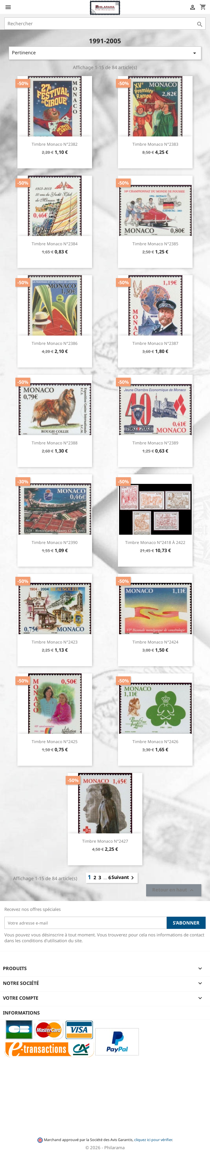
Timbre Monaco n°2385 (155, 243)
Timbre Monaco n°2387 (155, 343)
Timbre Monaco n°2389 (155, 443)
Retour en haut (173, 890)
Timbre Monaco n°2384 (55, 243)
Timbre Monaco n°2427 (105, 841)
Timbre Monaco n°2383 (155, 144)
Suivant (124, 877)
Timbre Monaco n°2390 (55, 542)
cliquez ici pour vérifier (153, 1139)
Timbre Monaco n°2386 (55, 343)
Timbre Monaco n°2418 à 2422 (155, 542)
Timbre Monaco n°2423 (55, 642)
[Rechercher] (105, 23)
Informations (21, 1013)
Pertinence (105, 53)
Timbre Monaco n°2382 (55, 144)
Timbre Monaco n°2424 (155, 642)
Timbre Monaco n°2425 (55, 741)
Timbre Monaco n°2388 (55, 443)
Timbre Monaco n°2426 (155, 741)
